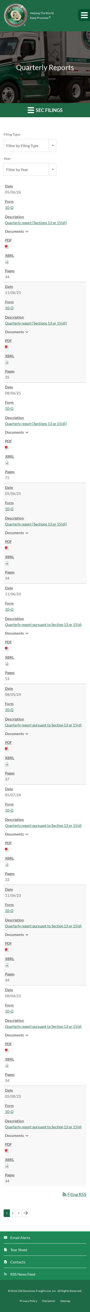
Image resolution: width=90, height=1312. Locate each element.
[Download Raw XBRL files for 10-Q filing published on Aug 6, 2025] (7, 462)
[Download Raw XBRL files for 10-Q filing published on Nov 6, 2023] (7, 965)
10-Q (9, 207)
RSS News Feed (22, 1274)
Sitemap (65, 1301)
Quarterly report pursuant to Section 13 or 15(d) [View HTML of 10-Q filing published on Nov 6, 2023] (43, 926)
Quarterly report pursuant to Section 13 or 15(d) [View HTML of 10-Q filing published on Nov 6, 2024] (43, 624)
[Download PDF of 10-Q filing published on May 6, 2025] (7, 547)
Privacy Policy (28, 1301)
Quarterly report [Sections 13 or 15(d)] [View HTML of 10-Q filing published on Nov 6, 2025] (36, 323)
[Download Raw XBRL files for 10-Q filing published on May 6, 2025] (7, 563)
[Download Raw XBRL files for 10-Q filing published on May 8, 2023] (7, 1165)
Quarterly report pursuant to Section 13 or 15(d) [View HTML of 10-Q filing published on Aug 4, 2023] (43, 1026)
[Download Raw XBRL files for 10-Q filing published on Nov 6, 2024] (7, 663)
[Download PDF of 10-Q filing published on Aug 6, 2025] (7, 447)
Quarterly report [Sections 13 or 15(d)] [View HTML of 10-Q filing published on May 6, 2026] (36, 223)
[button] (84, 15)
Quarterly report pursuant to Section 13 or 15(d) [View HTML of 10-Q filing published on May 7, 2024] (43, 825)
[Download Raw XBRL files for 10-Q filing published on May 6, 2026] (7, 261)
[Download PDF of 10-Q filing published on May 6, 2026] (7, 246)
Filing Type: (12, 134)
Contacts (17, 1262)
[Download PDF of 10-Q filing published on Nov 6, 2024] (7, 648)
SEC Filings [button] (45, 110)
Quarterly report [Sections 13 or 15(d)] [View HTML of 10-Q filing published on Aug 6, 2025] (36, 423)
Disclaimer (48, 1301)
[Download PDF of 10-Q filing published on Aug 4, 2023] (7, 1050)
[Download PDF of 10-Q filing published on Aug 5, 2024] (7, 748)
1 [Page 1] (8, 1214)
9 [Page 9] (20, 1214)
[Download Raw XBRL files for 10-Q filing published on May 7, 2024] (7, 864)
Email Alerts (20, 1237)
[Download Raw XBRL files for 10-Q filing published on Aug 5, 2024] (7, 764)
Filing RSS (74, 1194)
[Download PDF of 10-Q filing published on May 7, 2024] (7, 849)
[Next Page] (26, 1213)
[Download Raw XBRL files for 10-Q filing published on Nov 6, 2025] (7, 362)
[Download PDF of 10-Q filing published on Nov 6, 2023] (7, 949)
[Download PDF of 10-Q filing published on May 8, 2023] (7, 1150)
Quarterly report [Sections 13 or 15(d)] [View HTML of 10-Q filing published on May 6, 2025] (36, 524)
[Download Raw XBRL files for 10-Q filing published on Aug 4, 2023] (7, 1065)
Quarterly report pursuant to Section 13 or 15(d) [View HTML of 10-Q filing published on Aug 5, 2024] (43, 725)
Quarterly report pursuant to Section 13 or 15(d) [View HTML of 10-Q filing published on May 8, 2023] (43, 1127)
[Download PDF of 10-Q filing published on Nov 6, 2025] (7, 346)
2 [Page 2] (14, 1214)
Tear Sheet (18, 1249)
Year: (7, 158)
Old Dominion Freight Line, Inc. (37, 1291)
